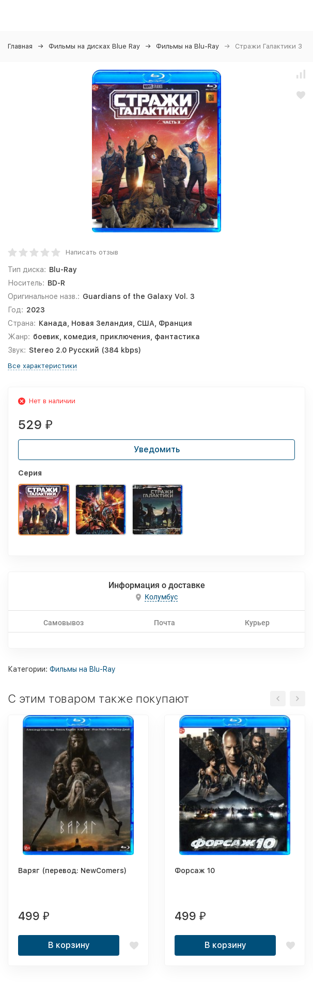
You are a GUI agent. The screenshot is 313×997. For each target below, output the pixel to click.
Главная (20, 46)
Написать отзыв (92, 252)
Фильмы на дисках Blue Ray (94, 46)
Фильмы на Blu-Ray (187, 46)
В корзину (69, 945)
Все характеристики (42, 366)
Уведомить (157, 449)
